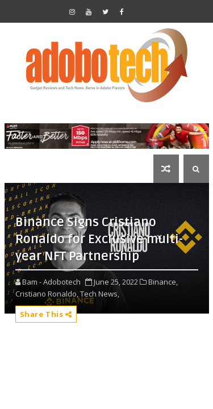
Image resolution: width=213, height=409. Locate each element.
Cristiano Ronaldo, (46, 294)
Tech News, (99, 294)
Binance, (163, 282)
